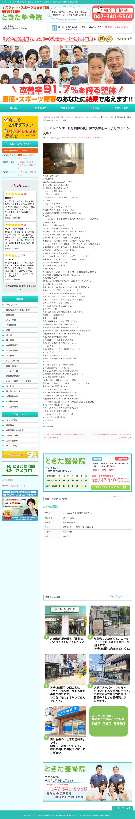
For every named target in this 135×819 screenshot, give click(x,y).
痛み (96, 117)
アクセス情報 (12, 435)
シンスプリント (13, 361)
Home (45, 423)
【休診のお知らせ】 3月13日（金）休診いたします (27, 165)
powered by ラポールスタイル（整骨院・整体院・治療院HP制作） (87, 815)
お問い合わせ (12, 440)
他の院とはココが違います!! (18, 310)
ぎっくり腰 (11, 320)
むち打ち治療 (12, 401)
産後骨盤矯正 (12, 345)
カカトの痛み (12, 366)
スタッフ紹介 (12, 420)
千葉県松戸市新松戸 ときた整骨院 (65, 2)
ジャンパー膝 (12, 371)
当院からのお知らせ (86, 117)
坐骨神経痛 (11, 325)
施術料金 (10, 425)
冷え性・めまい (13, 391)
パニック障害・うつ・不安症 (18, 381)
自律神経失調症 (13, 376)
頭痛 (8, 330)
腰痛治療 (10, 315)
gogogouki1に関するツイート (14, 486)
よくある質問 (12, 406)
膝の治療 (10, 340)
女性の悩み (60, 117)
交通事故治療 (12, 396)
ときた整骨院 (7, 480)
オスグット (11, 355)
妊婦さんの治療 (71, 117)
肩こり (9, 335)
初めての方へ (12, 305)
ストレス (10, 386)
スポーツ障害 (12, 350)
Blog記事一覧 (48, 117)
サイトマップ (12, 446)
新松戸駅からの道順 (15, 430)
